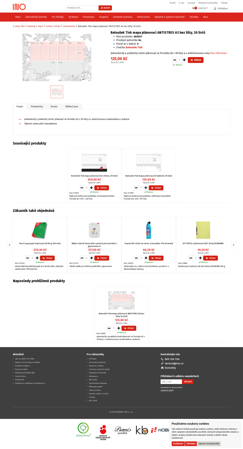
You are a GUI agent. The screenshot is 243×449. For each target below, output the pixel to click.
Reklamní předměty (208, 3)
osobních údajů (167, 390)
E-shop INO (19, 26)
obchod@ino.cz (174, 363)
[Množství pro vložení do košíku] (179, 60)
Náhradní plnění (95, 387)
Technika (194, 17)
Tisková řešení (95, 390)
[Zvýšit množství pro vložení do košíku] (184, 60)
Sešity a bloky (53, 26)
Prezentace (88, 17)
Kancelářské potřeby (36, 17)
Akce (205, 17)
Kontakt (191, 3)
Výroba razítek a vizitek (98, 394)
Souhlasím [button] (178, 443)
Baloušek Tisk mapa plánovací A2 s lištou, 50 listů (94, 176)
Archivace (73, 17)
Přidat (195, 60)
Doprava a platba (96, 366)
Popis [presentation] (19, 106)
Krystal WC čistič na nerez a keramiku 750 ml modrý (149, 243)
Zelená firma (20, 376)
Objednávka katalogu (98, 383)
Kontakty (92, 359)
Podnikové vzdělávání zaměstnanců (30, 383)
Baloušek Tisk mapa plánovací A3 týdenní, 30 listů (148, 176)
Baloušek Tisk (134, 47)
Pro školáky (58, 17)
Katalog (31, 26)
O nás (181, 3)
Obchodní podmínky (97, 362)
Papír (18, 17)
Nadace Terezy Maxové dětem (27, 362)
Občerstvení (143, 17)
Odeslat (188, 382)
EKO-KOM (93, 401)
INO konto (93, 380)
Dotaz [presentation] (54, 106)
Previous (11, 244)
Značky (92, 397)
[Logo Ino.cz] (19, 7)
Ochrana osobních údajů (99, 369)
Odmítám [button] (190, 443)
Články (224, 3)
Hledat (105, 8)
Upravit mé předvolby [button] (209, 443)
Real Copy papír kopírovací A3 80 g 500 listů (40, 243)
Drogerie (103, 17)
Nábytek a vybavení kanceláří (170, 17)
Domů (172, 3)
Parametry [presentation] (37, 106)
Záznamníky (69, 26)
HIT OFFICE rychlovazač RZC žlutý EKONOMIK (203, 243)
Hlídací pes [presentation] (72, 106)
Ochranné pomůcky (122, 17)
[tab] (20, 106)
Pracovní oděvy (21, 369)
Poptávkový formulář (97, 373)
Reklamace (93, 376)
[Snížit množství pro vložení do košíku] (174, 60)
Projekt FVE (19, 380)
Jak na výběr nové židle (24, 359)
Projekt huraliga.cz (23, 366)
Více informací (218, 53)
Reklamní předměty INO (25, 373)
